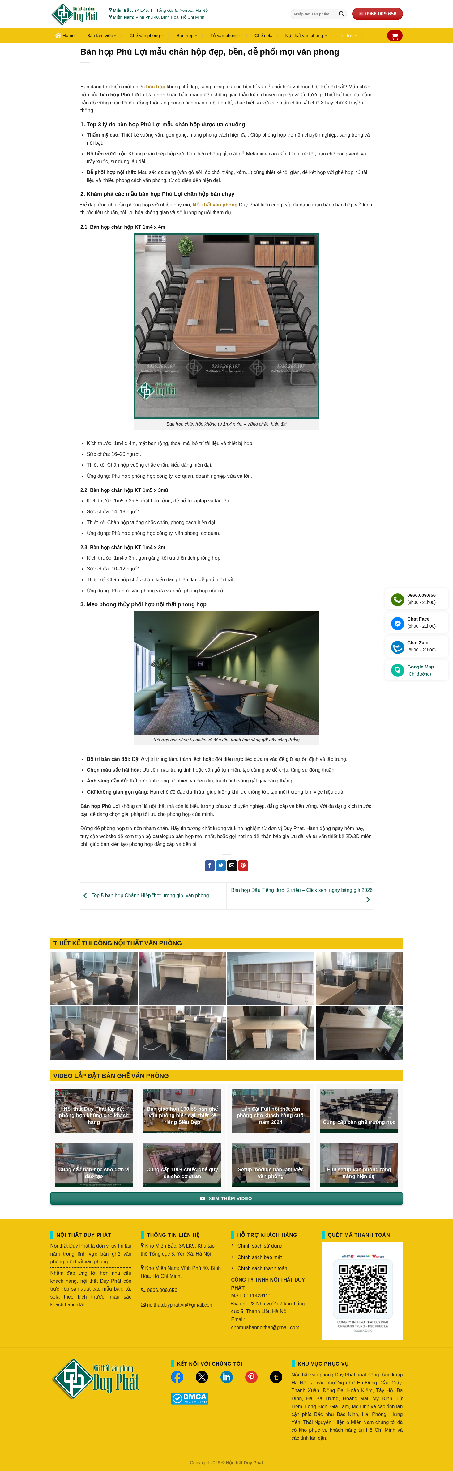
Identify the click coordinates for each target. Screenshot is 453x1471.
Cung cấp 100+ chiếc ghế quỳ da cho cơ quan (182, 1173)
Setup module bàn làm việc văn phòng (271, 1173)
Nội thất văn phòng (306, 35)
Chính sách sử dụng (260, 1245)
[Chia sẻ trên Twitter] (221, 865)
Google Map (420, 670)
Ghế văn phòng (146, 35)
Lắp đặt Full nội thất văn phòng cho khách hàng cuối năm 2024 (271, 1115)
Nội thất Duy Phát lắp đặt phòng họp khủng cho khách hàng (94, 1115)
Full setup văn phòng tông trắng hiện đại (359, 1173)
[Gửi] (341, 14)
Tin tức (349, 35)
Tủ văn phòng (226, 35)
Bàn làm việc (102, 35)
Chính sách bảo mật (259, 1257)
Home (65, 35)
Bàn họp (187, 35)
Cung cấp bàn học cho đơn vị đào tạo (94, 1173)
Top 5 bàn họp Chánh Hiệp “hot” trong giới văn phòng (144, 895)
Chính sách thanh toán (262, 1268)
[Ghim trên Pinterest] (243, 865)
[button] (394, 36)
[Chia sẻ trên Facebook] (210, 865)
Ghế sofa (263, 35)
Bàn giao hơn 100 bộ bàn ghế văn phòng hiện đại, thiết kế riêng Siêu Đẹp (182, 1115)
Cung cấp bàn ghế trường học (359, 1122)
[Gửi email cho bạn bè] (232, 865)
